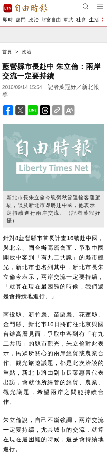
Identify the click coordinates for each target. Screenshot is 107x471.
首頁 (7, 51)
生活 (94, 20)
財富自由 (50, 20)
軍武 (68, 20)
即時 (8, 20)
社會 (81, 20)
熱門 (21, 20)
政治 (34, 20)
